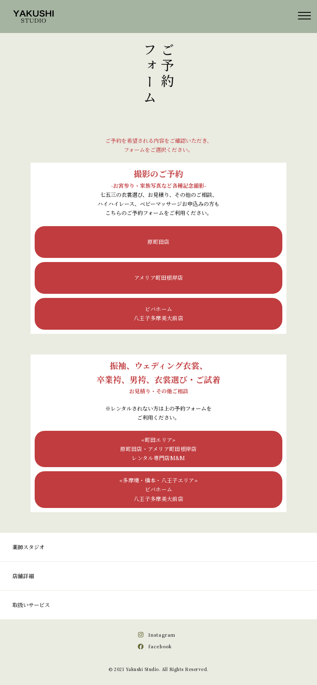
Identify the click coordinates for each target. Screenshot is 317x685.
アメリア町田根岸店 (158, 277)
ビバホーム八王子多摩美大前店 (158, 313)
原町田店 (158, 242)
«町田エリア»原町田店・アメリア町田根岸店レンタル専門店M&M (158, 449)
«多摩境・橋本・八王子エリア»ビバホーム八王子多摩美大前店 (158, 489)
